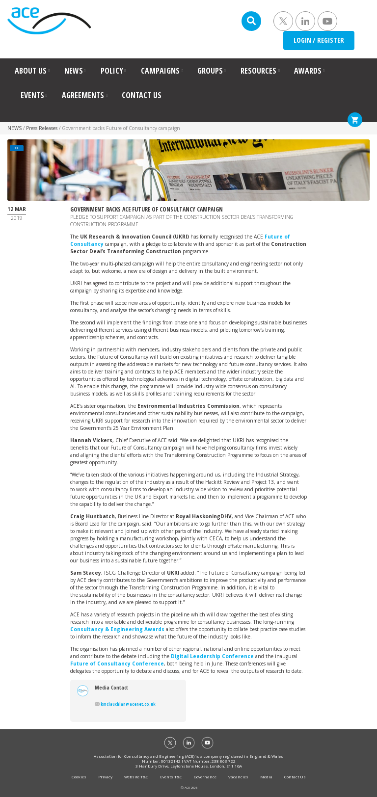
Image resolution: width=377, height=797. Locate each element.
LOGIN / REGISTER (319, 40)
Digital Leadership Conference (212, 656)
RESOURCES (258, 70)
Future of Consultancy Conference (117, 663)
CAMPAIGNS (160, 70)
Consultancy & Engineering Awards (117, 629)
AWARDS (308, 70)
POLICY (112, 70)
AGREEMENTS (83, 95)
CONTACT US (142, 95)
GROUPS (210, 70)
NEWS (73, 70)
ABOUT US (31, 70)
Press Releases (41, 128)
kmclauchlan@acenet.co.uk (125, 704)
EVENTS (32, 95)
